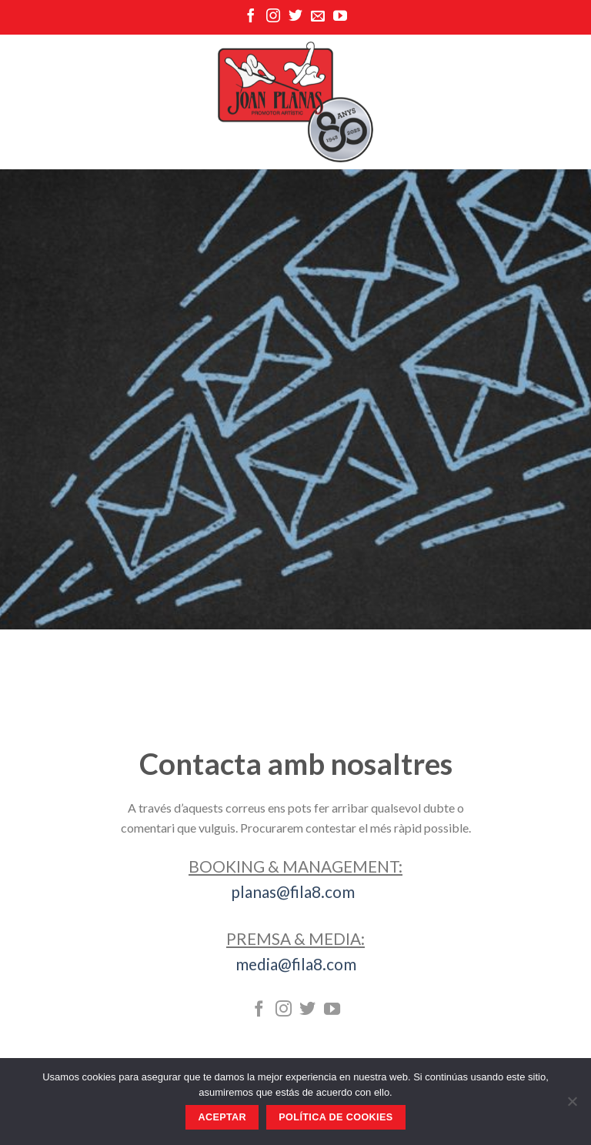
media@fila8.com (295, 963)
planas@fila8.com (296, 891)
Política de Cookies (335, 1117)
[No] (571, 1105)
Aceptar (222, 1117)
